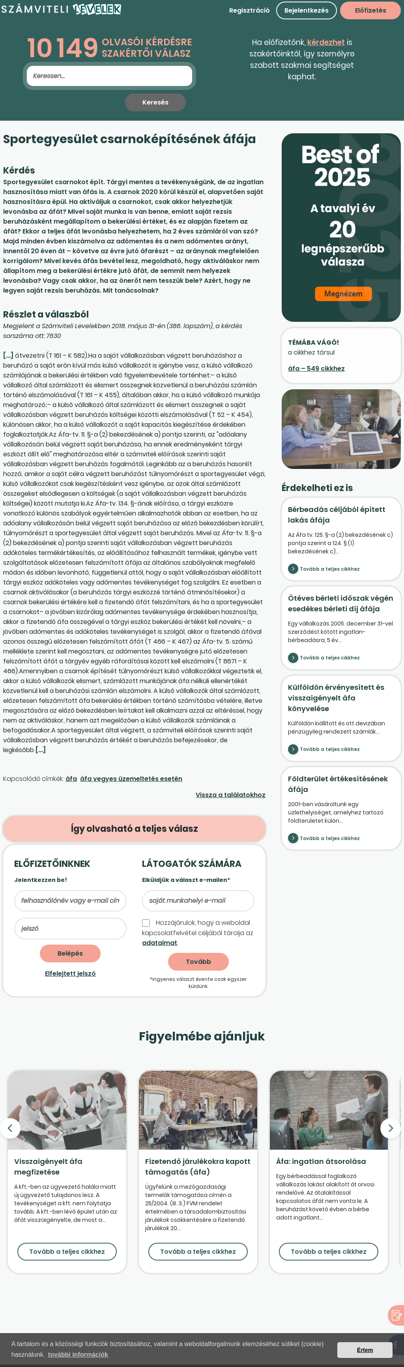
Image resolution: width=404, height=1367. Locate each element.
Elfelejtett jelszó (70, 973)
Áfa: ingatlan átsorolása (321, 1161)
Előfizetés (370, 10)
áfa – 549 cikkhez (316, 368)
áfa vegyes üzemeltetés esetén (131, 778)
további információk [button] (78, 1354)
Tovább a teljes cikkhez (330, 569)
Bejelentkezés (306, 10)
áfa (71, 778)
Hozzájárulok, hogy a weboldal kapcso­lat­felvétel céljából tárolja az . (197, 932)
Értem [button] (365, 1350)
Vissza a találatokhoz (231, 794)
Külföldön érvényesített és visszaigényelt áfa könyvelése (336, 697)
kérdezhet (326, 42)
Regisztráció (249, 10)
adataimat (159, 942)
